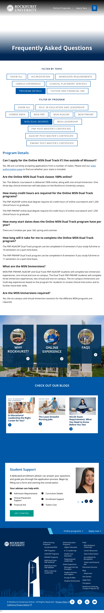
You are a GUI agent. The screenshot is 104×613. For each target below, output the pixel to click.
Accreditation (40, 76)
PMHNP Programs (51, 557)
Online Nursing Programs (48, 543)
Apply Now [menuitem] (81, 8)
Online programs (72, 531)
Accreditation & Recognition (89, 558)
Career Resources (90, 550)
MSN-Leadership (67, 121)
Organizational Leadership (69, 560)
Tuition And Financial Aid (68, 90)
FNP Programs (49, 550)
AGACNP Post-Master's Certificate (51, 135)
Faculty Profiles (70, 578)
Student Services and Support (70, 573)
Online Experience (70, 564)
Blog (84, 570)
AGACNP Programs (51, 554)
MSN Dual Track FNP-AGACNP (50, 561)
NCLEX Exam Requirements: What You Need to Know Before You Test (80, 421)
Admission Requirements (75, 76)
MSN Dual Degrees (36, 121)
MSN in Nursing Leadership (50, 572)
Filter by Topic (52, 68)
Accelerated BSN (50, 547)
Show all (24, 107)
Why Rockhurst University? (89, 546)
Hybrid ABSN (17, 114)
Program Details (30, 90)
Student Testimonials (72, 581)
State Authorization (91, 554)
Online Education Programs (69, 543)
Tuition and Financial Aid (91, 563)
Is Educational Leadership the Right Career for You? (19, 418)
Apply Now (86, 580)
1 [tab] (78, 502)
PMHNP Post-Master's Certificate (52, 143)
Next (91, 501)
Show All (16, 76)
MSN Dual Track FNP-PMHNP (50, 567)
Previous (86, 501)
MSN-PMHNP (86, 114)
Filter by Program (52, 99)
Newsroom (88, 573)
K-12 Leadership (70, 550)
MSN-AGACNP (61, 114)
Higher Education (70, 547)
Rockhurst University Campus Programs (90, 587)
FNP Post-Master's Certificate (51, 128)
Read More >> (9, 424)
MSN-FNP (39, 114)
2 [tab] (83, 502)
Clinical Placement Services (68, 83)
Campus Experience (28, 83)
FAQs (84, 542)
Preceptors (86, 583)
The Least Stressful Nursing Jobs (49, 418)
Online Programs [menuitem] (62, 8)
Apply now (94, 531)
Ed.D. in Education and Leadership (62, 107)
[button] (21, 513)
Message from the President (71, 568)
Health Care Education (68, 555)
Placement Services (89, 567)
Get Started (86, 576)
